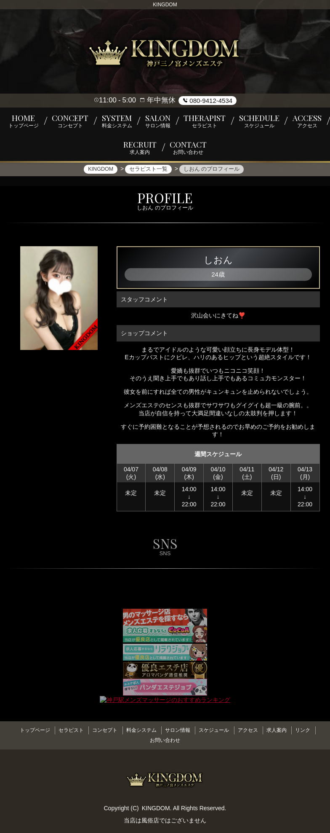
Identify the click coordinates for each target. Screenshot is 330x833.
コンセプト (99, 731)
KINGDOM (156, 804)
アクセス (254, 731)
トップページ (23, 731)
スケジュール (217, 731)
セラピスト (62, 731)
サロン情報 (177, 731)
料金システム (138, 731)
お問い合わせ (165, 738)
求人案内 (285, 731)
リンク (314, 731)
